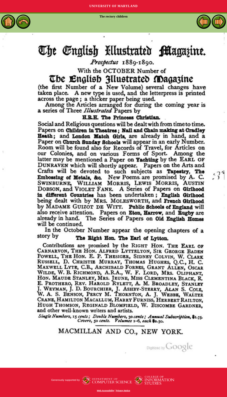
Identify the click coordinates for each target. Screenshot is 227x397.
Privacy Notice (123, 390)
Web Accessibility (105, 390)
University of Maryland (113, 6)
